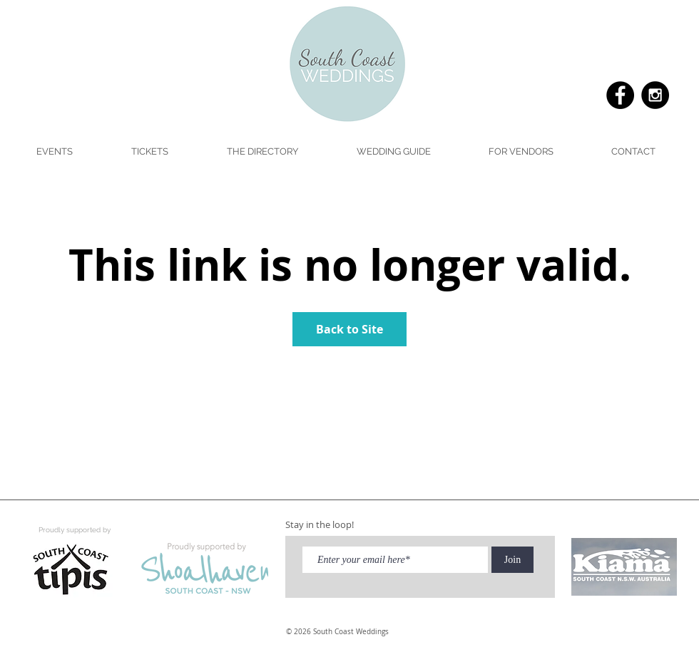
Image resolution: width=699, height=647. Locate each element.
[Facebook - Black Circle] (620, 95)
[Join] (512, 560)
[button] (393, 152)
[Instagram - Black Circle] (655, 95)
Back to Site (349, 329)
